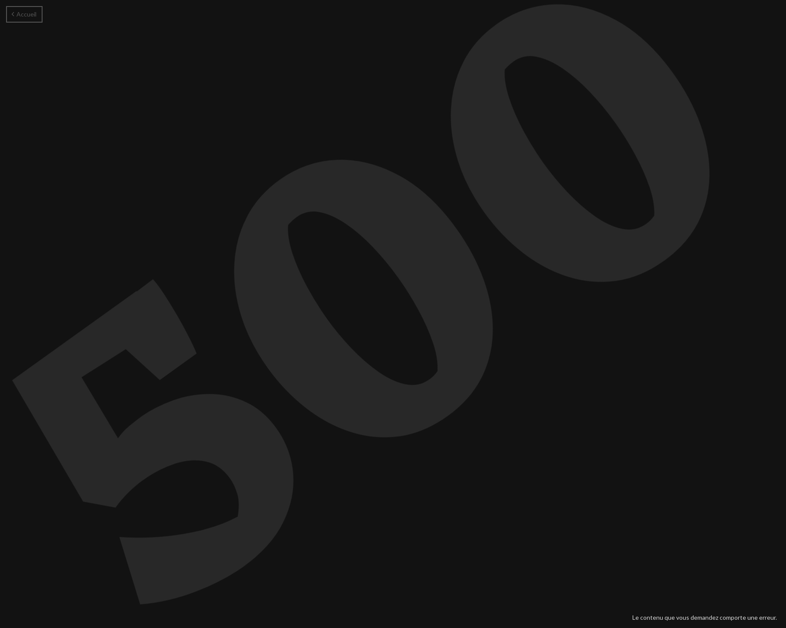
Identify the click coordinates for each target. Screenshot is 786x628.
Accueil (24, 14)
